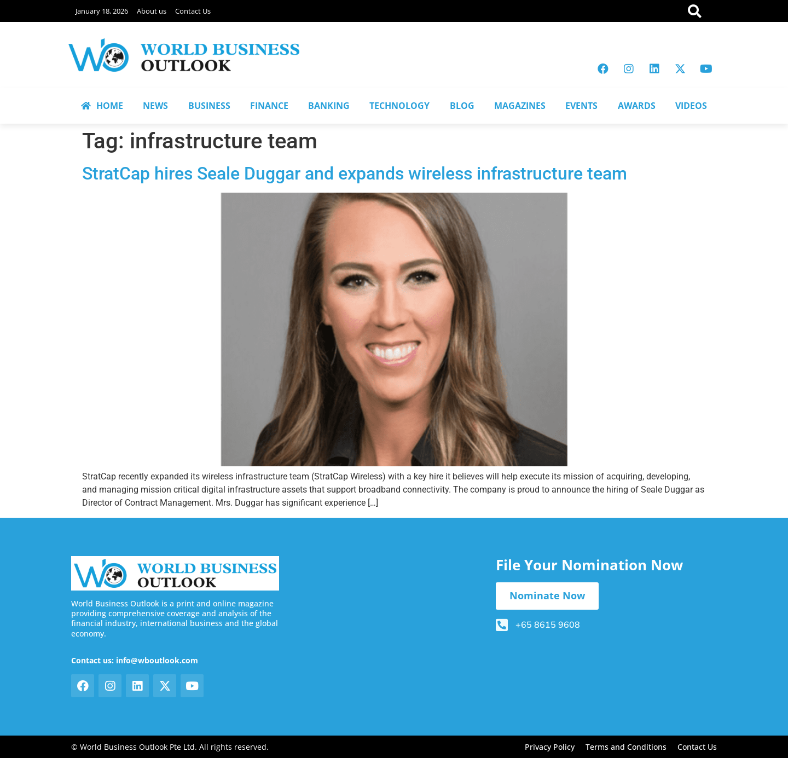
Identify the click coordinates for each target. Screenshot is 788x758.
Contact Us (193, 11)
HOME (102, 106)
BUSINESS (209, 106)
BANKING (329, 106)
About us (151, 11)
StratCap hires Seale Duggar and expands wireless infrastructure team (354, 173)
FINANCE (269, 106)
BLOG (462, 106)
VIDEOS (691, 106)
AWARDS (637, 106)
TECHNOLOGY (399, 106)
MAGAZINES (520, 106)
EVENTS (581, 106)
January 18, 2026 (102, 11)
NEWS (155, 106)
